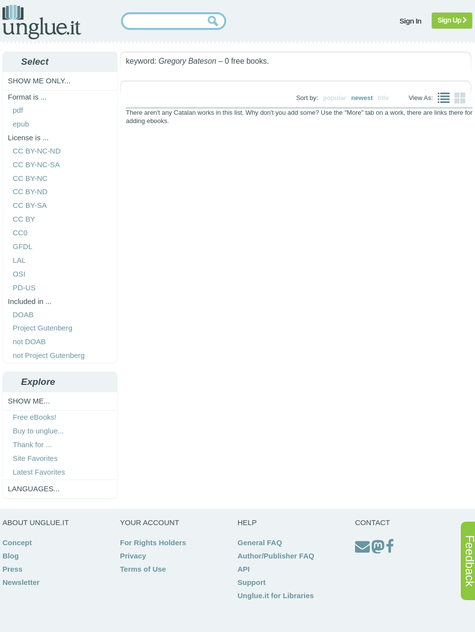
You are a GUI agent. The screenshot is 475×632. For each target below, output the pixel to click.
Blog (10, 556)
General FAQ (260, 542)
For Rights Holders (153, 542)
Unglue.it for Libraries (276, 595)
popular (335, 97)
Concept (17, 542)
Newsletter (21, 582)
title (383, 97)
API (244, 569)
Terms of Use (143, 569)
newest (362, 97)
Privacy (133, 556)
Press (12, 569)
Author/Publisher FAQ (276, 556)
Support (252, 582)
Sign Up (452, 20)
